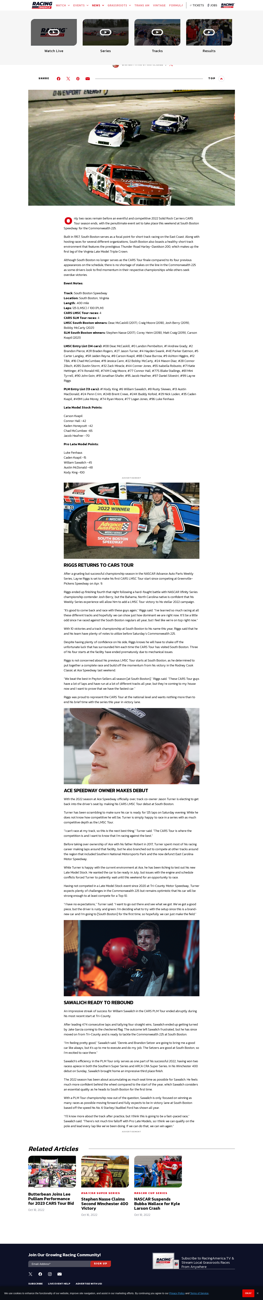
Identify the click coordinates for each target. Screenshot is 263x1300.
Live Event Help (59, 1283)
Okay (248, 1293)
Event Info (80, 26)
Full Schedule (46, 27)
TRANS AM (141, 5)
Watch (63, 5)
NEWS (98, 5)
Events (80, 5)
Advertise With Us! (89, 1283)
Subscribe (35, 1283)
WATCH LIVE (211, 26)
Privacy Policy (177, 1293)
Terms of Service (199, 1293)
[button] (233, 22)
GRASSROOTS (119, 5)
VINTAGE (159, 5)
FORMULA (176, 5)
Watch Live (113, 26)
